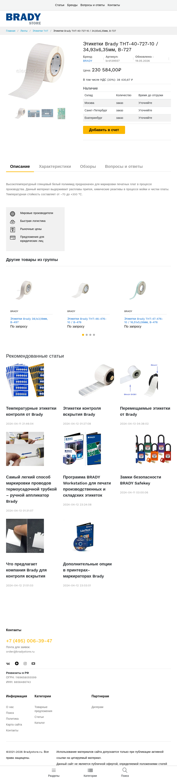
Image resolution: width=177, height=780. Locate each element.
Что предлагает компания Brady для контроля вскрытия (26, 570)
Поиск (10, 712)
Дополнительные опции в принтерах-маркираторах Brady (87, 570)
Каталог (40, 722)
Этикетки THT (40, 30)
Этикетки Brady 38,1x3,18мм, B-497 (29, 320)
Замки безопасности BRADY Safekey (140, 480)
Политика (12, 718)
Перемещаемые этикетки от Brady (145, 411)
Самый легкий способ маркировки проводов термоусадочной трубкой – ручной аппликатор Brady (31, 489)
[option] (41, 71)
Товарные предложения (43, 709)
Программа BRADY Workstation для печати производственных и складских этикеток (87, 486)
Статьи (59, 5)
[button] (83, 335)
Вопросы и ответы (92, 5)
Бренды (72, 5)
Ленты (23, 30)
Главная (10, 30)
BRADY (14, 311)
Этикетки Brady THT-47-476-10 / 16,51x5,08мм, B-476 (143, 320)
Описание (20, 166)
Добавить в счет (104, 130)
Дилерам (97, 707)
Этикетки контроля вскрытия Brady (82, 411)
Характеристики (55, 166)
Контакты (114, 5)
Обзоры (88, 166)
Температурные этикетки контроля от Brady (31, 411)
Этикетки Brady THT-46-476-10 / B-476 (86, 320)
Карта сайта (14, 724)
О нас (10, 707)
